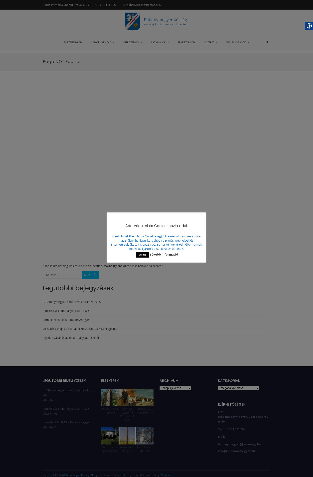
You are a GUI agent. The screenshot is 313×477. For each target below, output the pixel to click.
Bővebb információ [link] (164, 254)
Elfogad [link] (142, 254)
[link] (44, 28)
